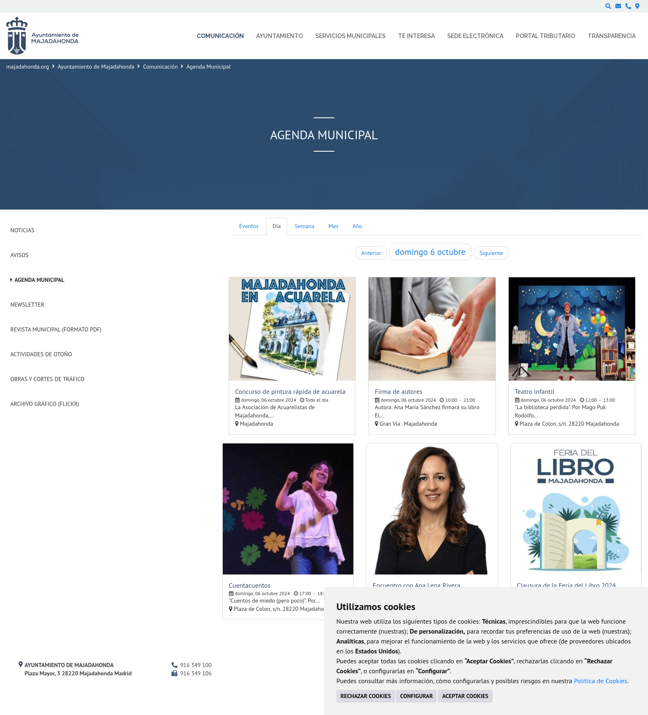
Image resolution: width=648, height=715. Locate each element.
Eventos (249, 226)
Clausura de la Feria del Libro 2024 (566, 585)
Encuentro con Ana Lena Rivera (416, 585)
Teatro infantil (535, 391)
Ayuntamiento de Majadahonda (96, 66)
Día (277, 226)
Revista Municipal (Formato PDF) (56, 329)
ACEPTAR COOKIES (465, 696)
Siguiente (491, 253)
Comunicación (160, 66)
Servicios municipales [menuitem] (350, 36)
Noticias (22, 230)
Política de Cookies (600, 681)
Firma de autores (398, 391)
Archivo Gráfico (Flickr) (44, 404)
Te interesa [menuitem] (416, 36)
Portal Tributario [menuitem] (545, 36)
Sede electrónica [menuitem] (475, 36)
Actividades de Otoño (41, 354)
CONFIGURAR (416, 696)
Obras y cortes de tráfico (47, 379)
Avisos (19, 255)
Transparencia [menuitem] (612, 36)
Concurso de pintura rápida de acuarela (290, 391)
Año (357, 226)
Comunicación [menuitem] (220, 36)
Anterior (371, 253)
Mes (333, 226)
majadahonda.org (27, 66)
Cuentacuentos (250, 585)
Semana (304, 226)
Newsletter (27, 304)
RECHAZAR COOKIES (366, 696)
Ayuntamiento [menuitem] (279, 36)
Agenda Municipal (39, 280)
